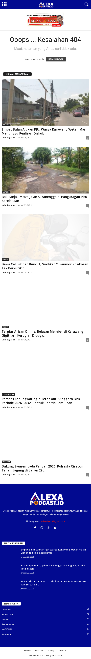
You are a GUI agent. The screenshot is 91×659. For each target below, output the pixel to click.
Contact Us (62, 650)
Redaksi (27, 650)
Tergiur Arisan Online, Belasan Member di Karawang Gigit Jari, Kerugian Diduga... (42, 333)
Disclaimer (39, 650)
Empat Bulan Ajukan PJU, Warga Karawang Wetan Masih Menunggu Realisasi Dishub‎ (45, 131)
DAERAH (5, 125)
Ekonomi (6, 462)
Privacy (51, 650)
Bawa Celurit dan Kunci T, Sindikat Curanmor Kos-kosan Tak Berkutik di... (45, 266)
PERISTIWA (7, 614)
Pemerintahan (8, 394)
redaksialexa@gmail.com (53, 521)
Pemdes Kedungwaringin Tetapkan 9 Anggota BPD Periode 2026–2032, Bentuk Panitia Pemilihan (41, 401)
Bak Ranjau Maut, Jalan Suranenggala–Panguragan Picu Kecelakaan (44, 199)
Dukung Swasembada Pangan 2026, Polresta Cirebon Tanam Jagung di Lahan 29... (42, 468)
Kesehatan (7, 634)
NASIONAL (7, 629)
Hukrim (5, 259)
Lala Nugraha (8, 137)
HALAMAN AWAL (55, 59)
